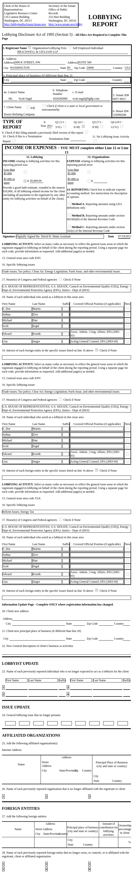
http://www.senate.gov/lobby (66, 24)
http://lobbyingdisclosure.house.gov (25, 24)
